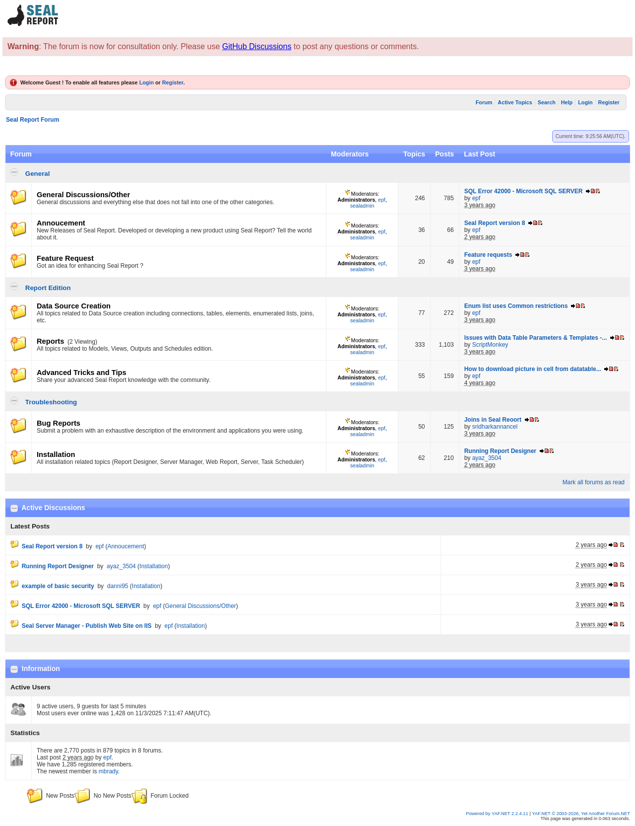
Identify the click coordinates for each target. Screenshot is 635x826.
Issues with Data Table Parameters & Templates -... (535, 337)
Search (547, 102)
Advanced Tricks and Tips (82, 372)
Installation (56, 454)
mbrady (108, 771)
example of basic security (58, 586)
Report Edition (48, 288)
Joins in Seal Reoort (492, 419)
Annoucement (61, 223)
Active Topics (515, 102)
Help (566, 102)
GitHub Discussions (257, 46)
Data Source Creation (74, 306)
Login (146, 82)
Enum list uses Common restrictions (516, 305)
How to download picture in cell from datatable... (532, 369)
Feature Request (65, 258)
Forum (484, 102)
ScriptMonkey (490, 344)
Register (173, 82)
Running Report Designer (500, 451)
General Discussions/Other (83, 195)
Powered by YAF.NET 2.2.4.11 (497, 813)
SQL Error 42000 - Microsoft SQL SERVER (523, 191)
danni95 (117, 586)
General (37, 173)
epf (381, 200)
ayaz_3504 (487, 457)
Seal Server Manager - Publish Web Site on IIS (87, 625)
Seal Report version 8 (494, 223)
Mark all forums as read (594, 482)
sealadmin (362, 206)
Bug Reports (58, 423)
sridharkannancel (494, 426)
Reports (50, 341)
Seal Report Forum (32, 119)
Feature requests (488, 254)
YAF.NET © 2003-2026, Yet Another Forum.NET (581, 813)
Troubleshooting (51, 402)
